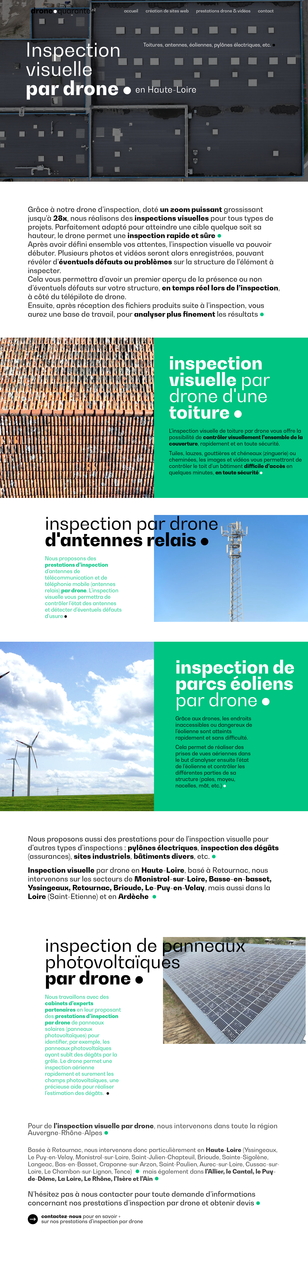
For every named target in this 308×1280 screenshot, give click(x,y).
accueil (131, 10)
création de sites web (167, 10)
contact (266, 10)
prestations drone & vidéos (223, 10)
